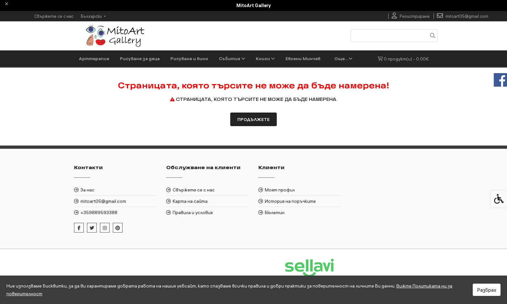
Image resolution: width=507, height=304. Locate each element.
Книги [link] (265, 58)
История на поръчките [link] (290, 217)
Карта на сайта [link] (190, 217)
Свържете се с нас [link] (53, 16)
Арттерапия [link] (94, 58)
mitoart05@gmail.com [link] (103, 217)
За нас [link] (87, 206)
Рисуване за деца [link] (140, 58)
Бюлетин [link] (275, 229)
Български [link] (92, 16)
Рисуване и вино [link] (189, 58)
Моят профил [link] (280, 206)
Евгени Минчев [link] (96, 75)
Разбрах (486, 290)
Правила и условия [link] (193, 229)
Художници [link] (301, 58)
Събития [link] (232, 58)
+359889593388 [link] (99, 229)
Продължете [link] (253, 135)
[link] (411, 16)
